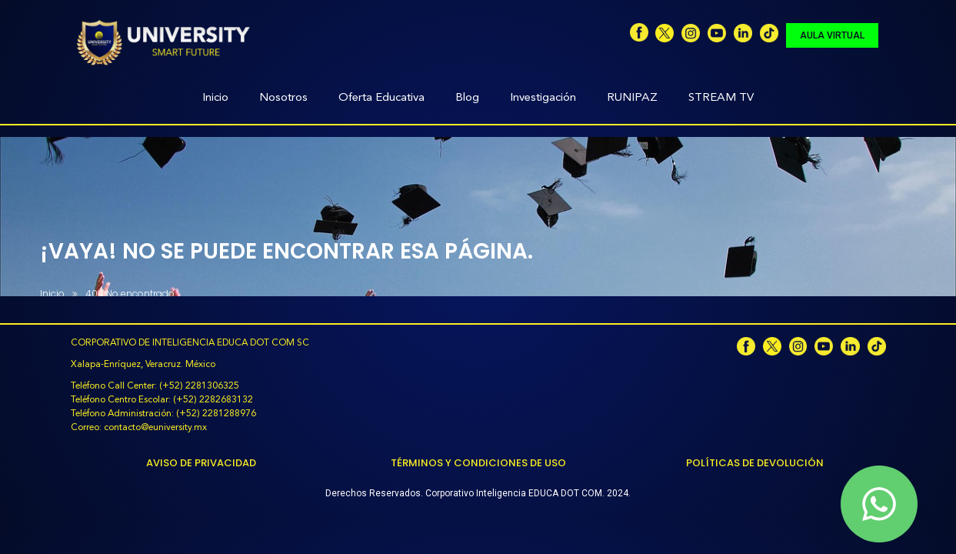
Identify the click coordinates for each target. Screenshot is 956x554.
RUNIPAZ (632, 98)
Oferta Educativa (381, 98)
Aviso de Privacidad (201, 463)
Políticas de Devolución (755, 463)
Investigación (543, 98)
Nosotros (283, 98)
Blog (467, 98)
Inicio (215, 98)
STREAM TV (721, 98)
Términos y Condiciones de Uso (478, 463)
